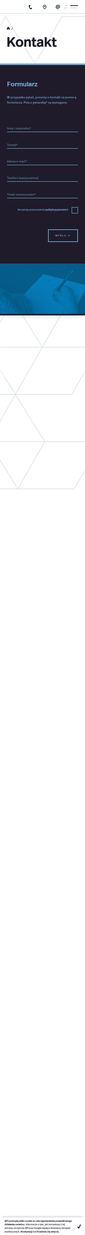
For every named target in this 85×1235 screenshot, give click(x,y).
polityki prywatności (57, 209)
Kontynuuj (26, 1231)
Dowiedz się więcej (47, 1231)
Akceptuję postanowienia (43, 209)
